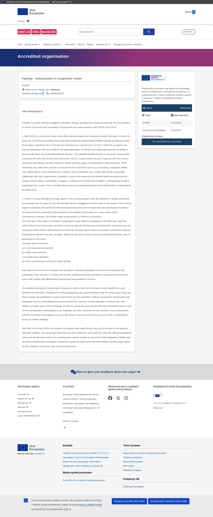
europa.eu (40, 453)
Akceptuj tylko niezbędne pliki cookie (168, 501)
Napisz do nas (24, 398)
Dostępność (23, 411)
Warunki (21, 407)
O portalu (22, 394)
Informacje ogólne (29, 386)
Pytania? (189, 32)
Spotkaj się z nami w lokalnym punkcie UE (83, 466)
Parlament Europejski (133, 486)
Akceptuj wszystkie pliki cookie (129, 501)
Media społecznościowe (77, 472)
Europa (21, 21)
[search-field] (116, 32)
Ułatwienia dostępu (132, 470)
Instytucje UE (131, 479)
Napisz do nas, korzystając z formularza (81, 461)
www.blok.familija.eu (31, 93)
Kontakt (67, 445)
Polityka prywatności (133, 457)
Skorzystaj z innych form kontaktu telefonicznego (86, 457)
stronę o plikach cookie (90, 505)
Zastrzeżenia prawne (133, 461)
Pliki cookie (128, 466)
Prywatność (23, 403)
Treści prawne (131, 445)
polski (190, 11)
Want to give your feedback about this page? (106, 372)
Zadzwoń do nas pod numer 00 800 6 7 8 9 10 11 (86, 453)
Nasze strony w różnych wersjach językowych (144, 453)
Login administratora (27, 415)
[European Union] (31, 450)
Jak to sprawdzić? (61, 2)
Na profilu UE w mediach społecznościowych (84, 480)
